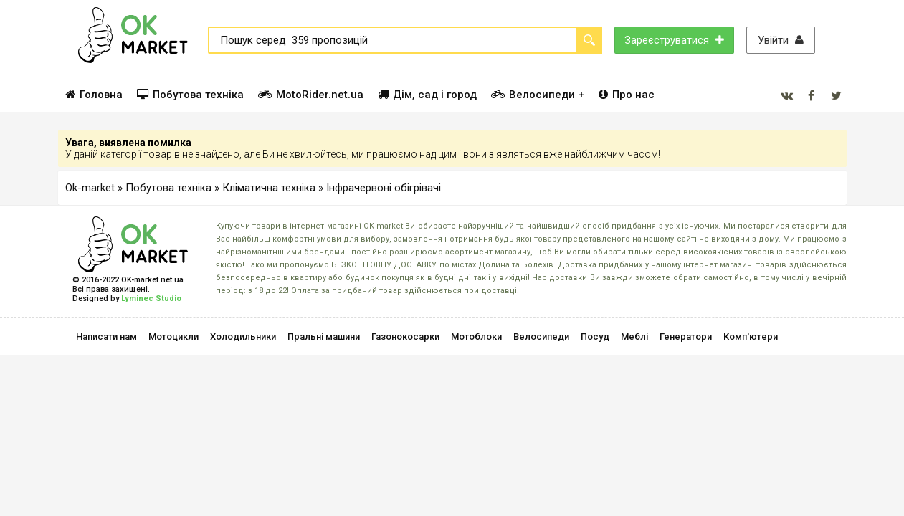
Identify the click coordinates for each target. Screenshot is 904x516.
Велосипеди (541, 336)
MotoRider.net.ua (310, 94)
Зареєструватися (674, 40)
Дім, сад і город (427, 94)
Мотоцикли (173, 336)
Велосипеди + (537, 94)
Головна (94, 94)
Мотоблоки (476, 336)
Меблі (634, 336)
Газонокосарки (405, 336)
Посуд (595, 336)
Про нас (627, 94)
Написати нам (106, 336)
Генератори (686, 336)
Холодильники (243, 336)
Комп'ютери (750, 336)
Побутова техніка (190, 94)
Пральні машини (323, 336)
